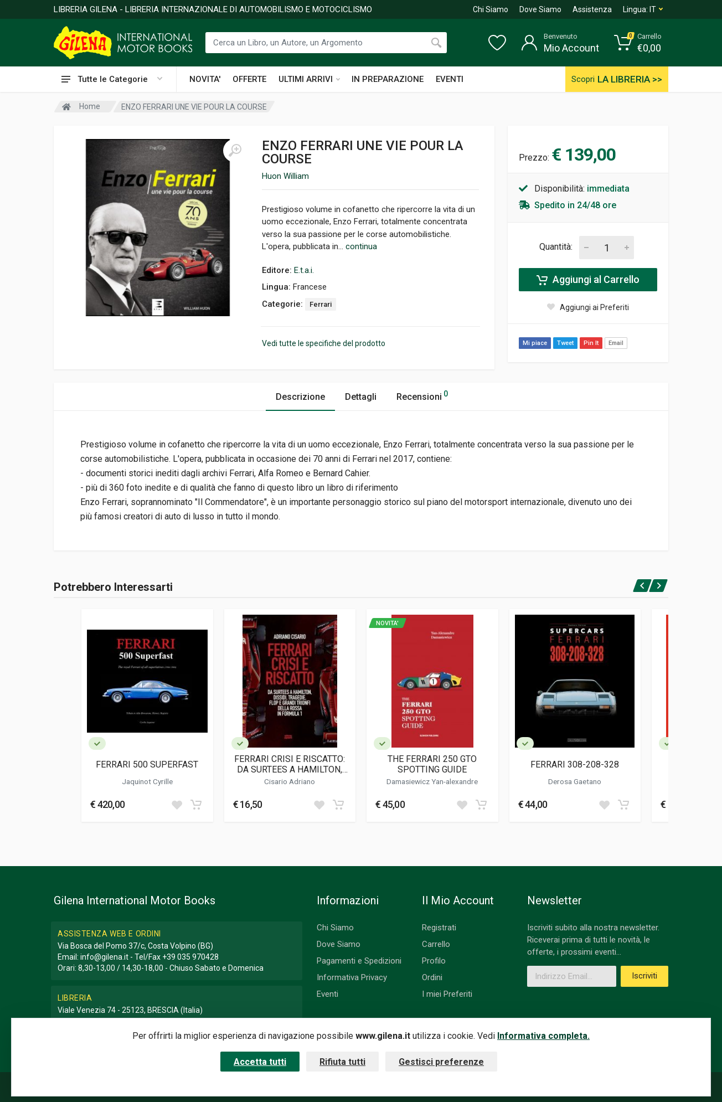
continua (361, 246)
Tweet (565, 343)
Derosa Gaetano (574, 781)
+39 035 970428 (190, 956)
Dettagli (361, 397)
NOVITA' (204, 79)
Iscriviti (644, 976)
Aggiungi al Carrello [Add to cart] (588, 280)
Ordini (432, 977)
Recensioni (422, 395)
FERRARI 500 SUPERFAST (147, 764)
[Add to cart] (196, 805)
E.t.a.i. (304, 270)
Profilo (434, 961)
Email (615, 343)
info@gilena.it (104, 956)
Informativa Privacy (352, 977)
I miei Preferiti (447, 994)
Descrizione (300, 397)
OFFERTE (249, 79)
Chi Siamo (490, 9)
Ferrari (321, 304)
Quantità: (556, 246)
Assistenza (592, 9)
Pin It (591, 343)
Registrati (439, 928)
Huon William (285, 176)
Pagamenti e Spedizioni (359, 961)
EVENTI (449, 79)
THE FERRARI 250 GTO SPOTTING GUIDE (432, 764)
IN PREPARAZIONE (388, 79)
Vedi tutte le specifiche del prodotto (323, 343)
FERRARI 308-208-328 (574, 764)
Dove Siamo (540, 9)
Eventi (327, 994)
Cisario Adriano (289, 781)
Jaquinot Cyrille (147, 781)
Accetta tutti (260, 1062)
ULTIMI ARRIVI (309, 79)
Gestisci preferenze (441, 1062)
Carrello (436, 944)
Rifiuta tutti (342, 1062)
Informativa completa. (543, 1036)
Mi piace (535, 343)
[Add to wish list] (176, 804)
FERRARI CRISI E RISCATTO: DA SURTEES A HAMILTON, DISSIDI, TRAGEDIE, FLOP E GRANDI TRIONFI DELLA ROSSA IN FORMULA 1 (289, 764)
